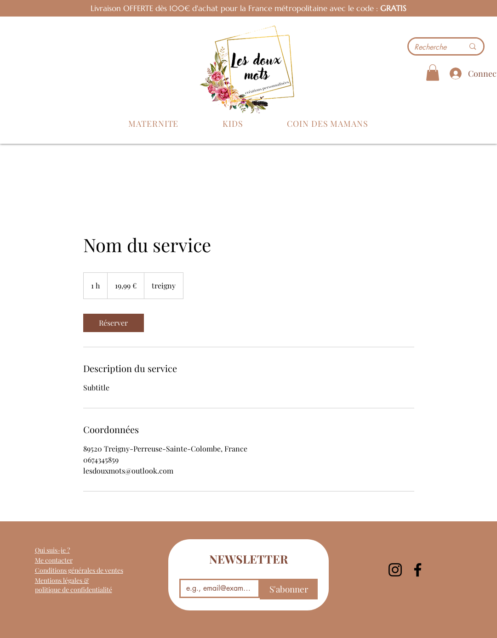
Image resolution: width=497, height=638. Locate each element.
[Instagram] (395, 570)
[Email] (217, 588)
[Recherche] (432, 47)
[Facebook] (418, 570)
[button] (154, 123)
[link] (113, 323)
